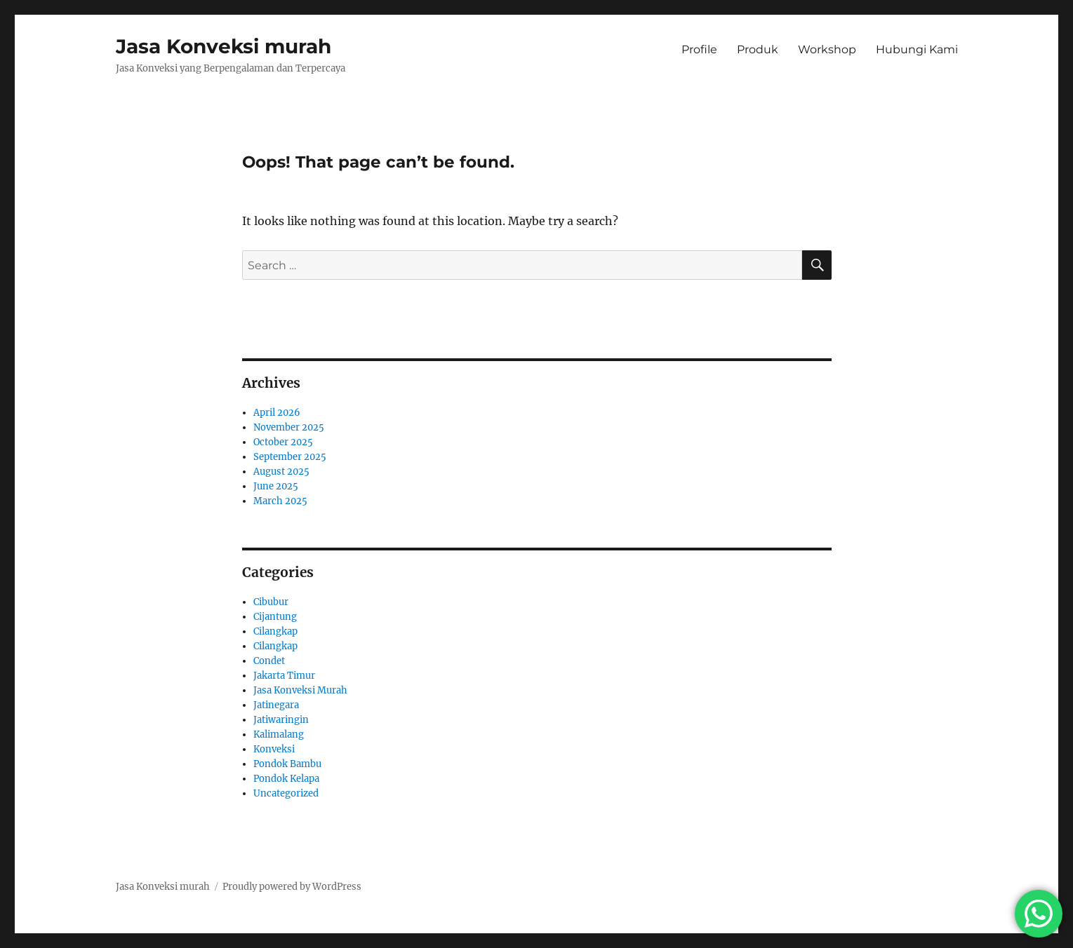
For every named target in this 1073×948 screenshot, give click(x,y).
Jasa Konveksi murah (223, 46)
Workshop (827, 49)
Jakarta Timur (284, 676)
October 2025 (283, 442)
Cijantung (275, 617)
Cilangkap (275, 631)
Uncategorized (286, 793)
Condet (269, 661)
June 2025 (275, 486)
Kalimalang (278, 734)
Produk (757, 49)
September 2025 (289, 457)
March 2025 (280, 501)
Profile (699, 49)
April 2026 (276, 413)
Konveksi (274, 749)
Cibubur (270, 602)
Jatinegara (276, 705)
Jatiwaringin (281, 720)
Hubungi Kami (917, 49)
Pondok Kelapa (286, 779)
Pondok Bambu (287, 764)
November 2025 (288, 427)
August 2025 (281, 472)
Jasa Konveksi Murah (300, 690)
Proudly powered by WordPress (291, 887)
